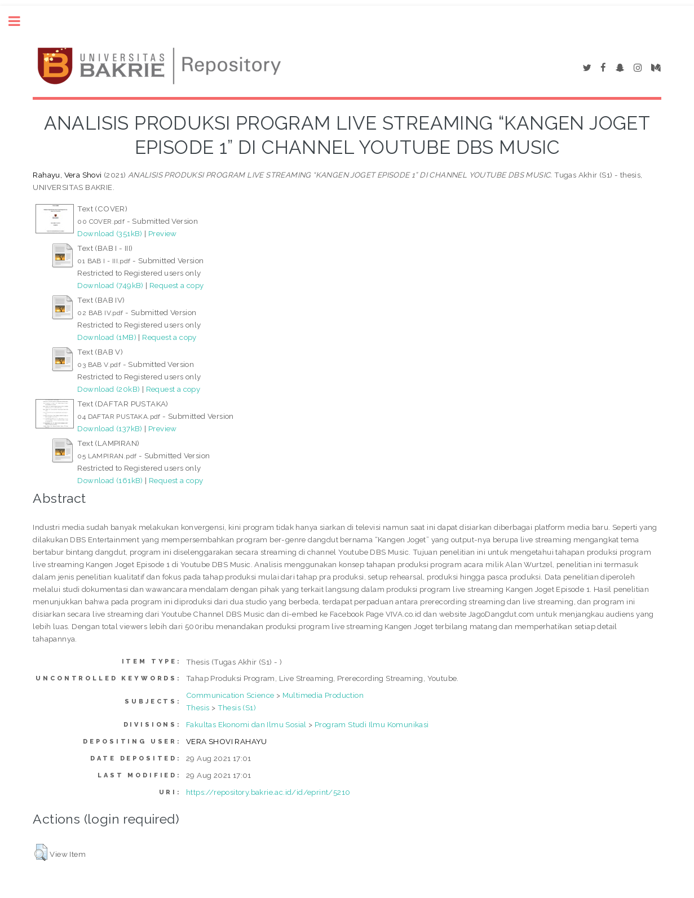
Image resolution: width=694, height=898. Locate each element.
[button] (40, 852)
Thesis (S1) (237, 707)
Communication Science (230, 695)
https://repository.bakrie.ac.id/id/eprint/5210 (268, 792)
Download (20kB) (108, 388)
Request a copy (176, 285)
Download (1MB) (106, 337)
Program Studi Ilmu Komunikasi (372, 724)
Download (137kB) (109, 428)
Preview (162, 233)
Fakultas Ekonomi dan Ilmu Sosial (246, 724)
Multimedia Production (323, 695)
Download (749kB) (110, 285)
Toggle (20, 21)
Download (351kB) (109, 233)
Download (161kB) (110, 480)
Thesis (197, 707)
